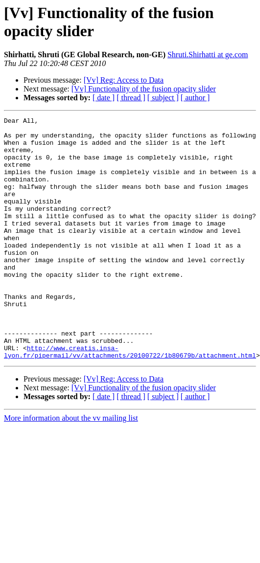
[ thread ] (131, 97)
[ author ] (195, 97)
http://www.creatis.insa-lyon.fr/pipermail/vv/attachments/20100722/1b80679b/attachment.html (130, 399)
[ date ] (104, 97)
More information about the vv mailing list (71, 466)
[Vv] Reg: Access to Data (124, 80)
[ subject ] (163, 97)
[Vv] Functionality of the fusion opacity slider (143, 89)
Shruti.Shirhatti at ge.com (207, 54)
